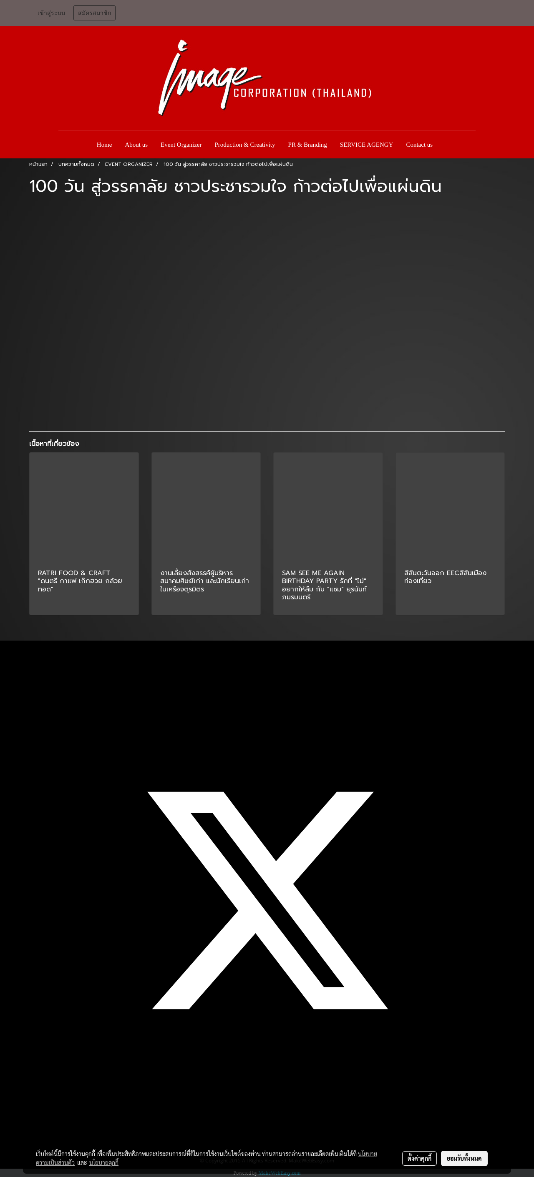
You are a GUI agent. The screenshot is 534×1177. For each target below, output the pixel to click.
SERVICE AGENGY (366, 144)
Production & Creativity (245, 144)
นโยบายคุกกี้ (103, 1162)
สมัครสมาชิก (94, 13)
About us (136, 144)
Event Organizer (181, 144)
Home (104, 144)
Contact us (419, 144)
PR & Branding (307, 144)
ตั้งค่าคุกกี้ (419, 1158)
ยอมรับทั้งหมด (464, 1158)
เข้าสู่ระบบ (51, 13)
